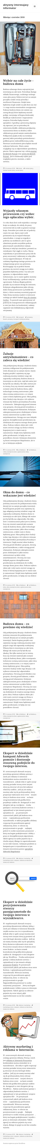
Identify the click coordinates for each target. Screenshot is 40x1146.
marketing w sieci (8, 860)
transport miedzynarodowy (21, 319)
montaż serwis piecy (9, 170)
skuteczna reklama (8, 862)
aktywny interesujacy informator (15, 6)
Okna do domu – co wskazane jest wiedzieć (19, 493)
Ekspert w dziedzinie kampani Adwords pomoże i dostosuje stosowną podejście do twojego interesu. (19, 759)
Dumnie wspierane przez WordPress (14, 1143)
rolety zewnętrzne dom (10, 452)
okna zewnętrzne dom (13, 587)
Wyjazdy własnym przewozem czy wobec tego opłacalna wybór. (18, 214)
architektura (21, 450)
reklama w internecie (26, 860)
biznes (20, 168)
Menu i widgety (35, 8)
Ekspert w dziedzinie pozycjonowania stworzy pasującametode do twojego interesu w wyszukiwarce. (18, 910)
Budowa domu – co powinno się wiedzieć (18, 625)
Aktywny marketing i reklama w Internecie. (18, 1048)
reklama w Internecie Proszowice (19, 1060)
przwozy (10, 319)
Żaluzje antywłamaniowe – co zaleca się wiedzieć (18, 357)
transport (21, 317)
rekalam (16, 860)
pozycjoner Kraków (10, 965)
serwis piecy (19, 170)
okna (4, 587)
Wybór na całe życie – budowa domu (18, 82)
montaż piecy (29, 168)
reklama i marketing (24, 858)
